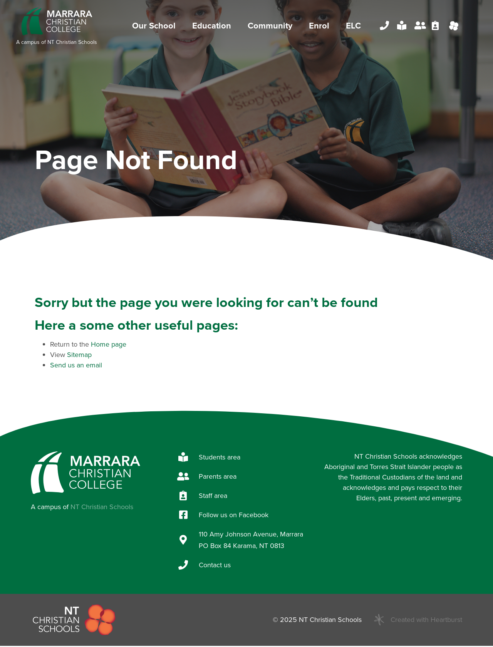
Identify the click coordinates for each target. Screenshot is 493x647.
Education (213, 26)
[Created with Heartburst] (379, 621)
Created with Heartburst (426, 621)
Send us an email (76, 366)
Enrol (321, 26)
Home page (108, 345)
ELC (353, 26)
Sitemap (79, 356)
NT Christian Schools (72, 43)
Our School (155, 26)
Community (272, 26)
